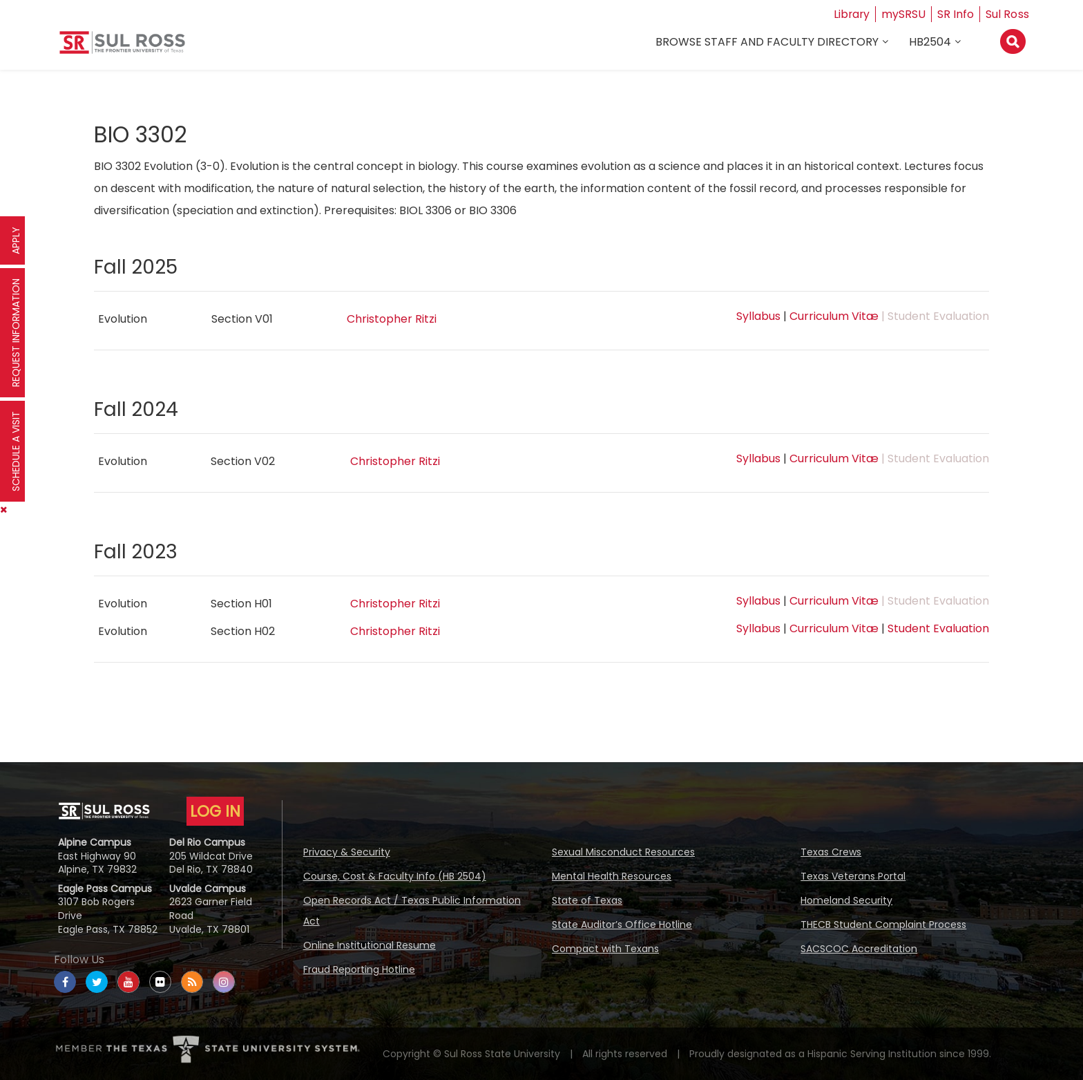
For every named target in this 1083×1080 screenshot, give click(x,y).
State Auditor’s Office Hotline (622, 924)
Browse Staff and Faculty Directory (767, 42)
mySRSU (904, 14)
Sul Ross (1007, 14)
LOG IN (215, 811)
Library (851, 14)
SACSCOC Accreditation (859, 949)
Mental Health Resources (611, 876)
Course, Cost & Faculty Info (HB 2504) (394, 876)
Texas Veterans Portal (853, 876)
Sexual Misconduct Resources (623, 852)
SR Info (956, 14)
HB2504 (930, 42)
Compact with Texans (605, 949)
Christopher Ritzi (392, 319)
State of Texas (587, 900)
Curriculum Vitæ (834, 316)
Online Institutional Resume (369, 945)
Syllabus (758, 316)
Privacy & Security (346, 852)
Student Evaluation (938, 628)
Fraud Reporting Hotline (359, 969)
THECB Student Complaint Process (883, 924)
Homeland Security (846, 900)
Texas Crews (831, 852)
